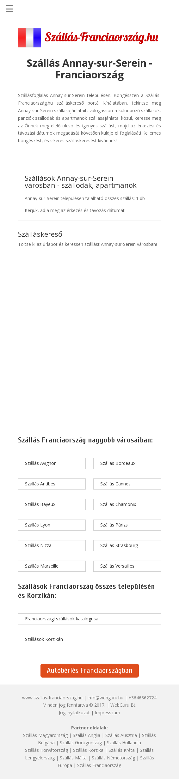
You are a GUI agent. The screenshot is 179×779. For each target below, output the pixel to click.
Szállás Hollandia (124, 742)
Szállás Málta (73, 758)
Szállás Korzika (88, 750)
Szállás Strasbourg (119, 545)
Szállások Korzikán (44, 639)
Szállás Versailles (117, 566)
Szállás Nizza (38, 545)
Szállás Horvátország (46, 750)
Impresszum (107, 712)
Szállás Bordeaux (117, 463)
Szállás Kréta (121, 750)
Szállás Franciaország (99, 765)
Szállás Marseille (42, 566)
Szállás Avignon (41, 463)
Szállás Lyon (37, 525)
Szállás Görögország (81, 742)
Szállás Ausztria (121, 735)
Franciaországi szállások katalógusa (61, 619)
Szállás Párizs (114, 525)
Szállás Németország (113, 758)
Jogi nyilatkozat (74, 712)
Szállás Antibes (40, 484)
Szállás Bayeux (40, 504)
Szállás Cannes (115, 484)
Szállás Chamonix (118, 504)
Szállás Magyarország (45, 735)
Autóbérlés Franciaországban (90, 670)
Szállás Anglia (86, 735)
